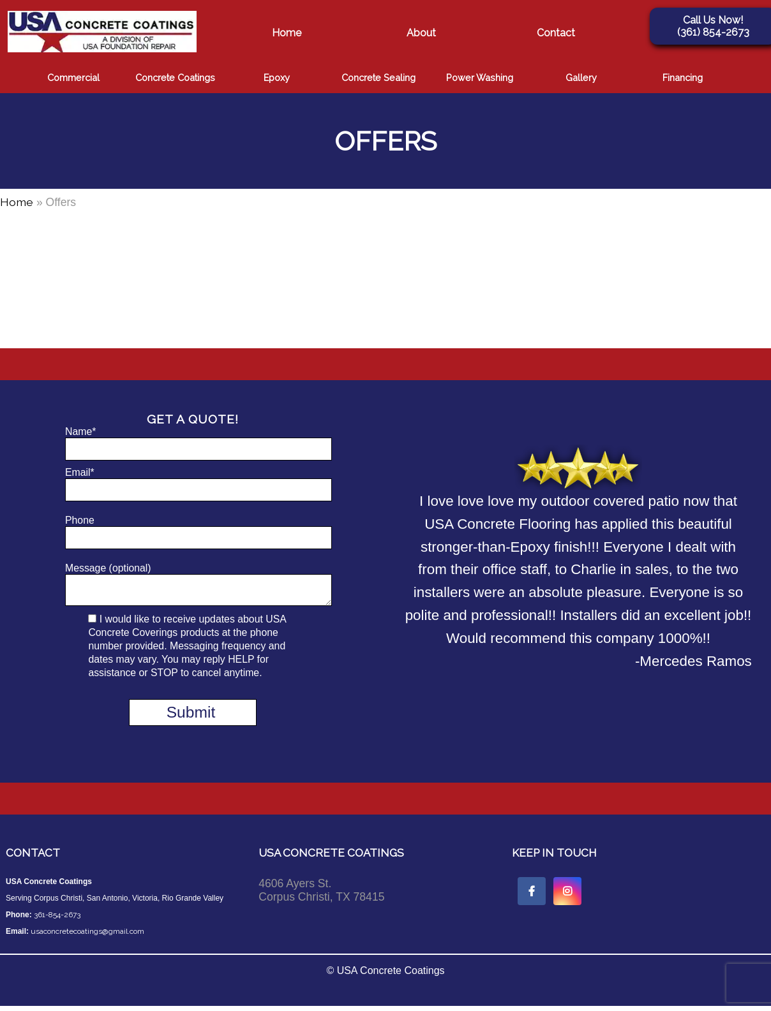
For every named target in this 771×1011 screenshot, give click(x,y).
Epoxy (277, 77)
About (421, 33)
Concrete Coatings (175, 77)
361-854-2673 (57, 919)
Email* (192, 484)
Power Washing (479, 77)
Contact (556, 33)
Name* (192, 443)
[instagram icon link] (567, 896)
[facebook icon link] (532, 896)
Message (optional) (192, 587)
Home (286, 33)
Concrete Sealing (378, 77)
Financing (682, 77)
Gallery (581, 77)
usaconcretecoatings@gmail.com (87, 936)
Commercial (73, 77)
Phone (192, 532)
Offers (385, 141)
